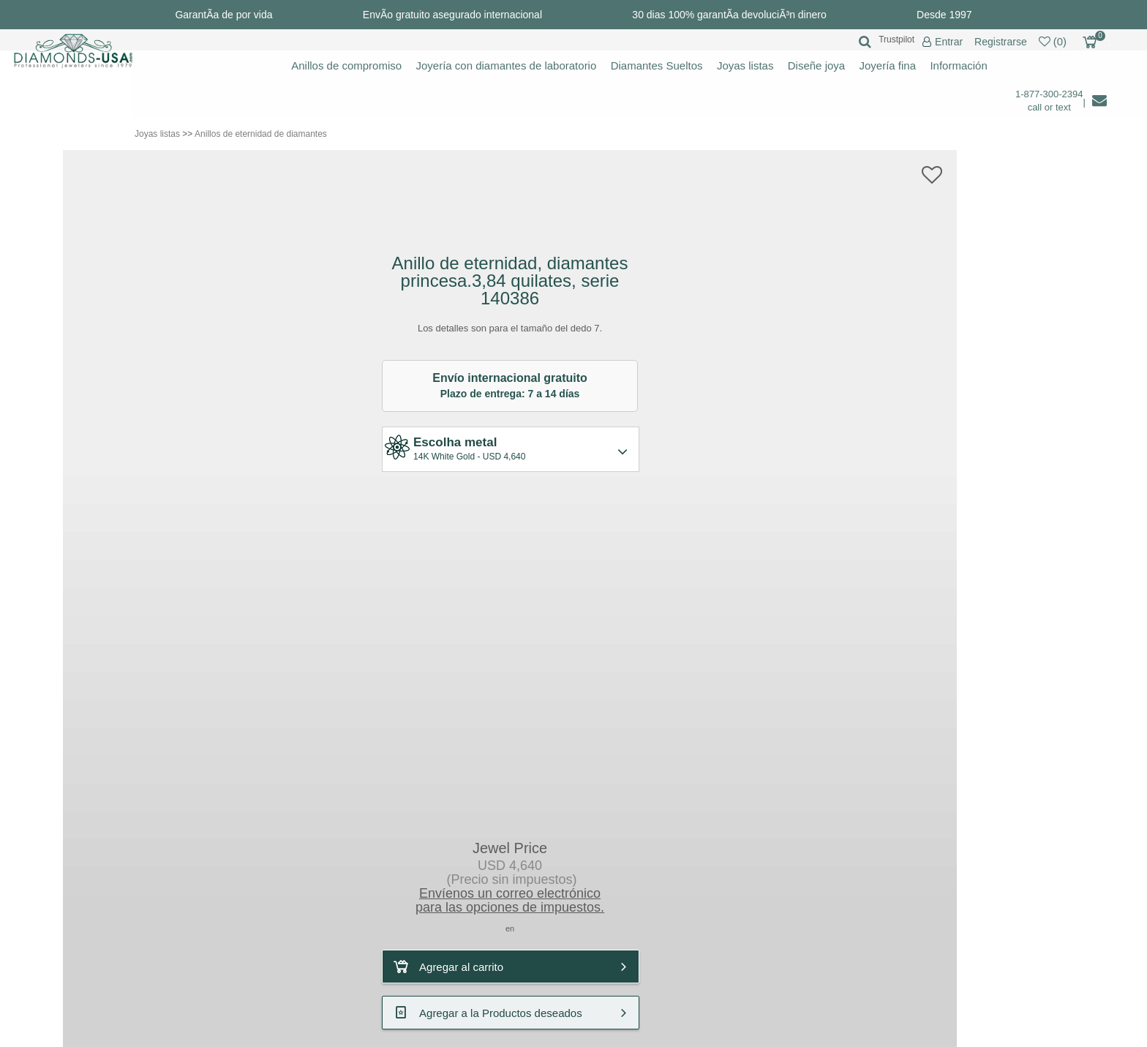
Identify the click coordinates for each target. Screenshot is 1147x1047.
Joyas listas (745, 65)
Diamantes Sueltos (657, 65)
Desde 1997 (944, 14)
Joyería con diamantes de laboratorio (505, 65)
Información (958, 65)
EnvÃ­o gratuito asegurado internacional (452, 14)
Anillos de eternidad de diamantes (261, 134)
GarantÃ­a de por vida (223, 14)
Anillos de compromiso (346, 65)
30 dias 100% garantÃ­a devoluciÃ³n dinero (729, 14)
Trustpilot (896, 39)
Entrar (949, 42)
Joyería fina (888, 65)
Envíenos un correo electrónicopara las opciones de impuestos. (509, 900)
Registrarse (1000, 42)
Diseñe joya (816, 65)
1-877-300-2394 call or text (1049, 101)
